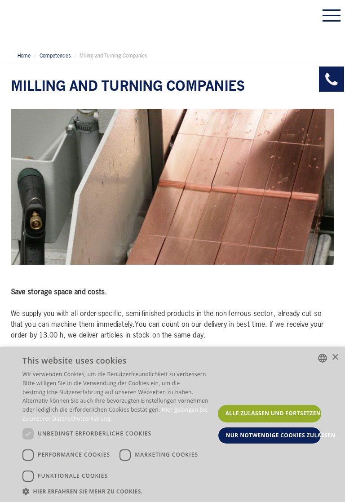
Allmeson (70, 23)
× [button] (335, 357)
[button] (118, 491)
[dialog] (172, 424)
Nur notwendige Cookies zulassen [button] (273, 435)
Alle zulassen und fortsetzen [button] (273, 413)
